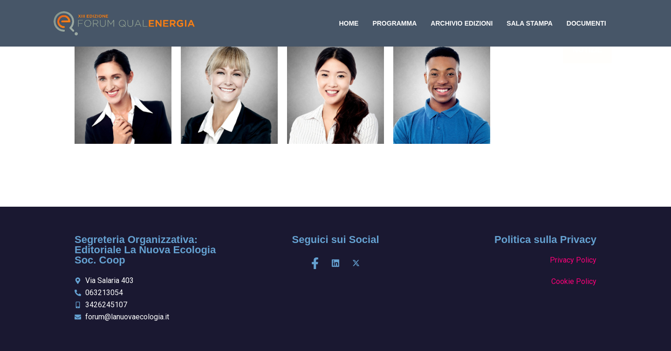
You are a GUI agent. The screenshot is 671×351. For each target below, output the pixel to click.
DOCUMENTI (586, 23)
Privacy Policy (573, 260)
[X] (356, 263)
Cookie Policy (573, 281)
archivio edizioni (462, 23)
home (348, 23)
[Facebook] (315, 263)
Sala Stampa (530, 23)
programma (394, 23)
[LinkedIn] (335, 263)
